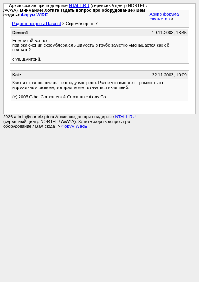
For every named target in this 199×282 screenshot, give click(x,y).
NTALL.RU (79, 5)
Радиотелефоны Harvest (36, 23)
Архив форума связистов (164, 16)
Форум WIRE (34, 15)
